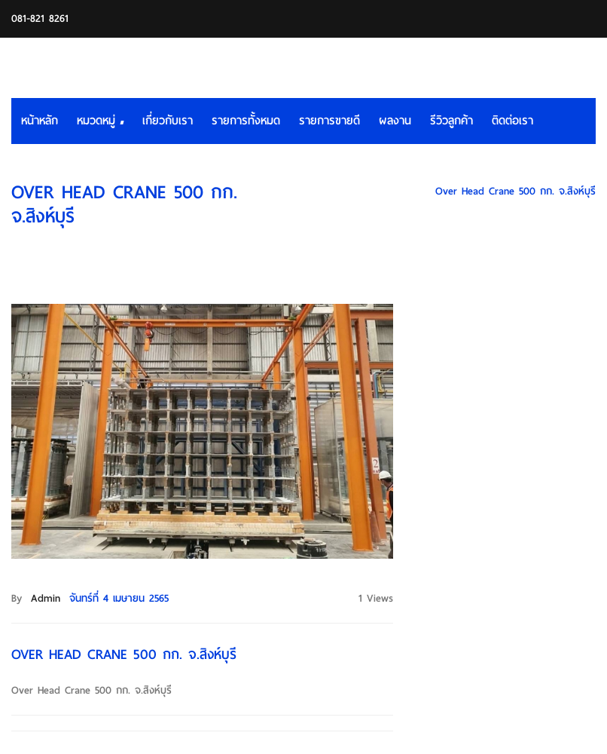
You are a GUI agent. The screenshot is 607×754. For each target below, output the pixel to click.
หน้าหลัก (39, 120)
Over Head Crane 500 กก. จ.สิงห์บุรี (515, 191)
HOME (402, 191)
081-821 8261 (40, 18)
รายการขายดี (329, 120)
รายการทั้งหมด (246, 120)
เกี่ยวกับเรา (167, 120)
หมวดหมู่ (100, 120)
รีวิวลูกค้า (451, 120)
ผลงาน (395, 120)
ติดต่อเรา (512, 120)
